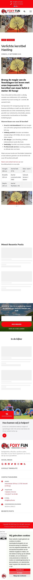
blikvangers (11, 39)
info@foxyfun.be (10, 500)
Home (3, 39)
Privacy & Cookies (9, 526)
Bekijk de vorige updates (16, 328)
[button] (30, 192)
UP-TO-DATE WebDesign (22, 526)
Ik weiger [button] (19, 573)
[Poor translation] (5, 538)
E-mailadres (16, 314)
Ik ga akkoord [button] (19, 570)
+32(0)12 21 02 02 (10, 492)
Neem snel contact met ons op (10, 162)
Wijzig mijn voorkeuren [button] (19, 575)
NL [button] (16, 6)
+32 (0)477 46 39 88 (11, 494)
